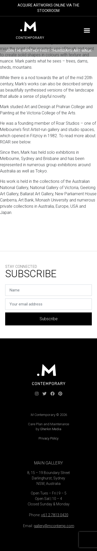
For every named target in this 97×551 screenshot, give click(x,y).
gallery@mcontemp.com (54, 526)
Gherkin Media (50, 429)
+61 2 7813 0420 (54, 515)
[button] (87, 30)
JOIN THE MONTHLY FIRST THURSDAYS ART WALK (48, 50)
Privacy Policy (48, 438)
